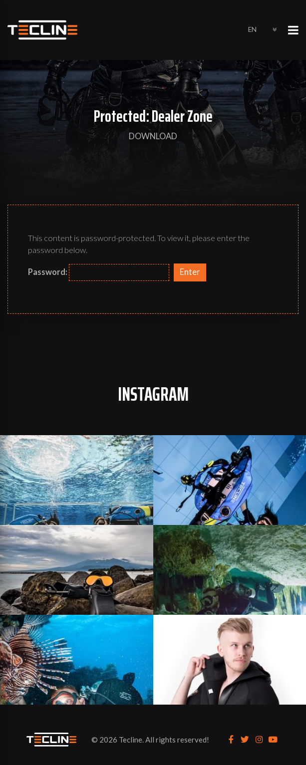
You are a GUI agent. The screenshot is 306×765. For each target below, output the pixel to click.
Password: (98, 272)
